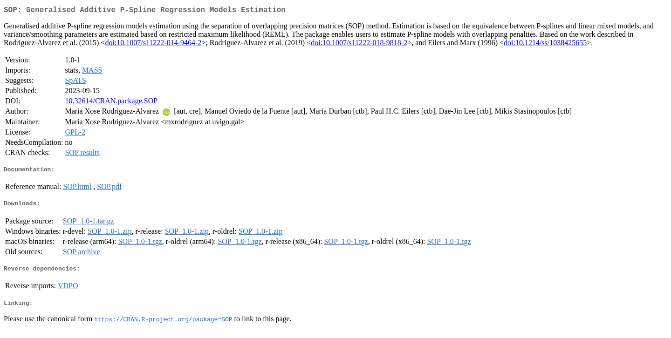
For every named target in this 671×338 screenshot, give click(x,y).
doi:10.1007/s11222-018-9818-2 (359, 44)
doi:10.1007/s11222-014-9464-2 (153, 44)
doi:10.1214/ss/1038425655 (545, 44)
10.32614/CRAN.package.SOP (111, 103)
